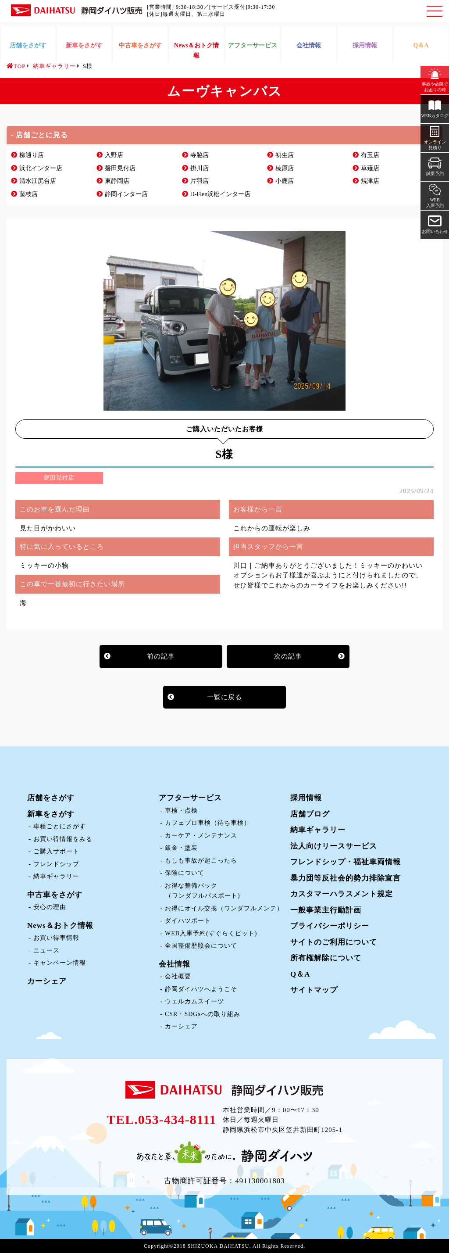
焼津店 (370, 181)
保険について (184, 873)
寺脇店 (199, 155)
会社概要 (178, 976)
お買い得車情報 (56, 937)
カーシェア (47, 981)
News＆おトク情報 (60, 925)
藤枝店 (28, 194)
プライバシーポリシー (329, 926)
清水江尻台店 (37, 181)
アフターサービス (190, 798)
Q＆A (300, 974)
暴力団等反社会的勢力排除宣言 (345, 878)
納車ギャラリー (56, 876)
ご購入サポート (56, 851)
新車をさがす (51, 814)
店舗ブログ (310, 814)
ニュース (46, 950)
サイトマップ (314, 990)
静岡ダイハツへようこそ (201, 989)
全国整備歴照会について (201, 945)
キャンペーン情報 (59, 962)
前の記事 (161, 656)
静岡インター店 (126, 194)
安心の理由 (49, 907)
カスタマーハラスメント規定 (341, 894)
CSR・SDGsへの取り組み (202, 1014)
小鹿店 (284, 181)
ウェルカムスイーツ (194, 1001)
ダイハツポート (188, 920)
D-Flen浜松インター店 (220, 194)
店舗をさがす (51, 798)
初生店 (284, 155)
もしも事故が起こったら (201, 860)
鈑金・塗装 (181, 848)
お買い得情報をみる (63, 839)
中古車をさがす (54, 895)
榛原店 (284, 168)
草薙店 (370, 168)
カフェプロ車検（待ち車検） (207, 823)
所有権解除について (325, 958)
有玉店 (370, 155)
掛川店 (199, 168)
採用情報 (306, 798)
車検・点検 (181, 810)
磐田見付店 (120, 168)
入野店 (114, 155)
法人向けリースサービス (333, 846)
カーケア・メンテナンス (201, 835)
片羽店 (199, 181)
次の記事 (288, 656)
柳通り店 (31, 155)
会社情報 (174, 964)
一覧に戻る (224, 697)
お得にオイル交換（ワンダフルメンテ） (224, 908)
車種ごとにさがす (59, 826)
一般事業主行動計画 (325, 910)
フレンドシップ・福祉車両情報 (345, 862)
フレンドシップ (56, 864)
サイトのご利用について (333, 942)
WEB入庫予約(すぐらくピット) (211, 933)
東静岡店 (117, 181)
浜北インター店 (40, 168)
